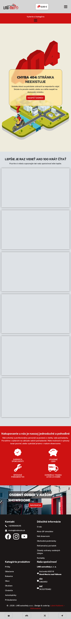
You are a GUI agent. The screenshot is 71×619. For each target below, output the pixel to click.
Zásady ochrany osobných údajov (48, 552)
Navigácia (35, 505)
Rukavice (9, 576)
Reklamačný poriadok (46, 545)
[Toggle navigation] (65, 6)
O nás (39, 526)
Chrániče (9, 590)
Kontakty (41, 557)
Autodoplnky (10, 595)
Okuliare (8, 585)
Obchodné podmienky (46, 540)
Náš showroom (43, 536)
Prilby (7, 566)
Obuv (7, 580)
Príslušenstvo (11, 599)
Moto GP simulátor (45, 531)
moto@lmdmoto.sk (16, 530)
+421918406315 (14, 525)
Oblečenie (9, 571)
